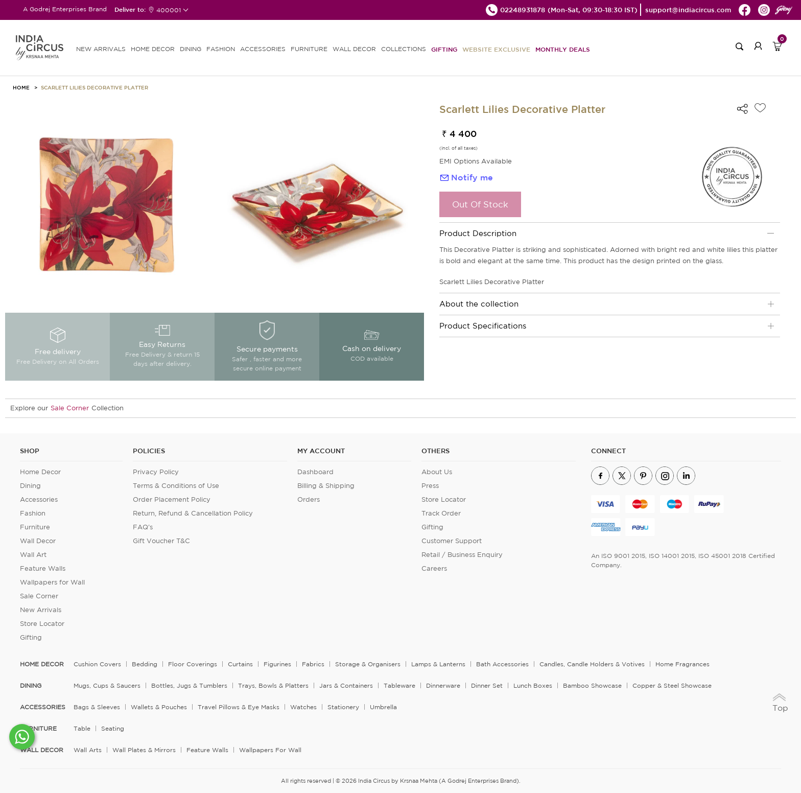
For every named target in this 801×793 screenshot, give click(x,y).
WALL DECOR (354, 48)
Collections (403, 48)
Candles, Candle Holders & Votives (592, 664)
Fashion (32, 513)
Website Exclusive (496, 49)
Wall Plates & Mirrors (144, 750)
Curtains (240, 664)
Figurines (277, 664)
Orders (308, 499)
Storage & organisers (367, 664)
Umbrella (383, 707)
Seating (112, 728)
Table (82, 728)
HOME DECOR (153, 48)
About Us (436, 472)
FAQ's (143, 527)
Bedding (144, 664)
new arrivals (101, 48)
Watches (303, 707)
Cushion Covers (97, 664)
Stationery (343, 707)
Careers (434, 568)
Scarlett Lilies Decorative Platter (94, 87)
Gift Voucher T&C (161, 541)
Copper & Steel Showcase (672, 685)
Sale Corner (70, 408)
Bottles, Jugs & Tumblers (189, 685)
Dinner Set (487, 685)
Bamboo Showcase (592, 685)
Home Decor (40, 472)
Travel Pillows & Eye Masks (238, 707)
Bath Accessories (502, 664)
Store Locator (42, 623)
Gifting (444, 49)
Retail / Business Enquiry (462, 554)
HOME (21, 87)
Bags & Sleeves (97, 707)
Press (430, 485)
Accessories (39, 499)
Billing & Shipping (326, 485)
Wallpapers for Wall (52, 582)
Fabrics (313, 664)
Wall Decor (38, 541)
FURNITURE (309, 48)
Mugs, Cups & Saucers (107, 685)
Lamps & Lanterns (438, 664)
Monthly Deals (562, 49)
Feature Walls (42, 568)
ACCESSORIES (263, 48)
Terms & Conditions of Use (176, 485)
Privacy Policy (156, 472)
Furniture (35, 527)
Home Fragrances (682, 664)
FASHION (220, 48)
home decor (42, 664)
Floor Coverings (192, 664)
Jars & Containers (346, 685)
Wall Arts (88, 750)
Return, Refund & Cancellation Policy (193, 513)
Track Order (441, 513)
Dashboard (315, 472)
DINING (190, 48)
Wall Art (33, 554)
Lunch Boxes (532, 685)
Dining (30, 485)
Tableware (399, 685)
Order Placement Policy (171, 499)
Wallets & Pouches (159, 707)
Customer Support (451, 541)
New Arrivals (40, 610)
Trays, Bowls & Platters (273, 685)
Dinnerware (443, 685)
